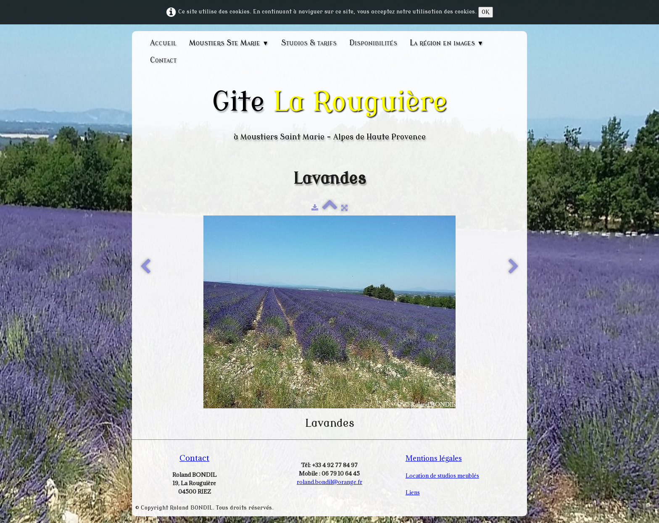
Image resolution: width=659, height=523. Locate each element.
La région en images (446, 43)
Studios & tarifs (309, 43)
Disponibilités (373, 43)
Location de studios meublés (442, 475)
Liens (413, 492)
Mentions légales (434, 458)
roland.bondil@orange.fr (329, 482)
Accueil (163, 43)
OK (486, 12)
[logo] (329, 114)
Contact (163, 60)
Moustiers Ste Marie (229, 43)
